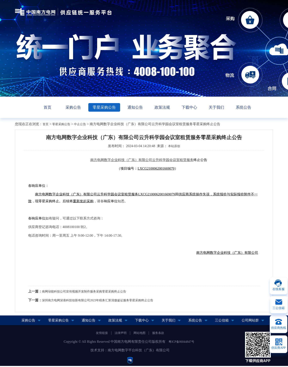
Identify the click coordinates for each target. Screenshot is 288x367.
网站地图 (139, 333)
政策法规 (162, 107)
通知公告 (135, 107)
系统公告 (243, 107)
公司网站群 (250, 320)
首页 (47, 107)
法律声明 (121, 333)
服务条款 (158, 333)
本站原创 (174, 146)
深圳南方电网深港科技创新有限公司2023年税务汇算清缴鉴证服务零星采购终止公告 (97, 300)
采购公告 (73, 107)
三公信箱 (222, 320)
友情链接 (102, 333)
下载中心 (189, 107)
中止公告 (80, 124)
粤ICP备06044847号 (181, 341)
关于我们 (216, 107)
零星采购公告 (104, 107)
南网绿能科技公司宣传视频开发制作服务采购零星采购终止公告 (84, 291)
